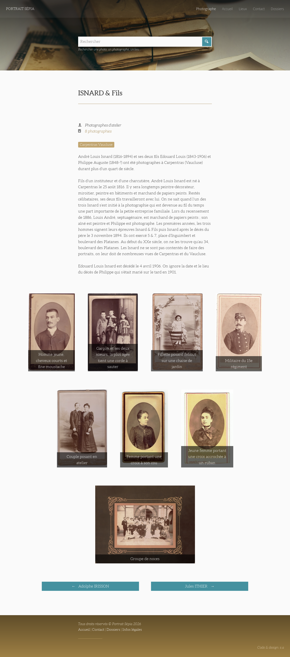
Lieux (243, 8)
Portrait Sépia (20, 9)
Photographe (206, 8)
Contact (259, 8)
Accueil (227, 8)
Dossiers (277, 8)
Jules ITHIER (197, 586)
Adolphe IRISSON (93, 586)
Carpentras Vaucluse (96, 145)
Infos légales (132, 630)
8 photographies (98, 131)
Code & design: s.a (270, 647)
